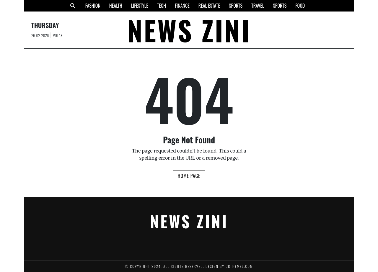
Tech (161, 5)
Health (115, 5)
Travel (257, 5)
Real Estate (209, 5)
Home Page (188, 175)
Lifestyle (139, 5)
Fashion (92, 5)
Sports (235, 5)
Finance (182, 5)
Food (300, 5)
